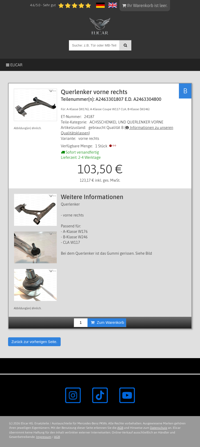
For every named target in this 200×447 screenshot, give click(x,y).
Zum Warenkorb (107, 322)
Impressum (43, 437)
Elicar (14, 65)
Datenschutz (158, 428)
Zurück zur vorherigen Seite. (34, 342)
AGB (120, 428)
